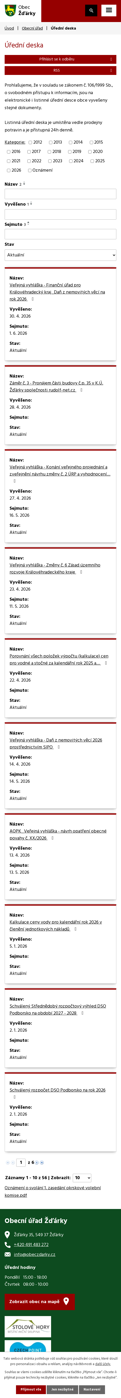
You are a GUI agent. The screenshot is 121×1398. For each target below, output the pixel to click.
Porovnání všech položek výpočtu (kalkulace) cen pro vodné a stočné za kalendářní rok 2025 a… (59, 660)
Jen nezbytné (62, 1389)
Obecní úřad (32, 28)
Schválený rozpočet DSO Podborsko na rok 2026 (58, 1093)
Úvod (9, 28)
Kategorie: (15, 142)
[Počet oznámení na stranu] (82, 1178)
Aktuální (18, 350)
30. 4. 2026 (20, 316)
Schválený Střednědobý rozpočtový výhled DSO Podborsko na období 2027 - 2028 (58, 1010)
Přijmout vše (31, 1389)
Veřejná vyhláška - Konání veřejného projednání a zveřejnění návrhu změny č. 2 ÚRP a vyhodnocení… (60, 473)
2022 (36, 161)
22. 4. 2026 (20, 680)
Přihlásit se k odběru (76, 59)
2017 (36, 152)
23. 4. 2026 (20, 589)
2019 (76, 152)
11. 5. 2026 (19, 606)
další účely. (103, 1364)
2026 (16, 170)
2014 (78, 142)
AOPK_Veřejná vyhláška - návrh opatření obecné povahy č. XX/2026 (58, 835)
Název (13, 184)
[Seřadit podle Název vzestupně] (24, 182)
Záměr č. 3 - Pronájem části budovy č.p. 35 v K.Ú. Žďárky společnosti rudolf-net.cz (56, 387)
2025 (100, 161)
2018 (56, 152)
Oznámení (43, 170)
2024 (79, 161)
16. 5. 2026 (19, 515)
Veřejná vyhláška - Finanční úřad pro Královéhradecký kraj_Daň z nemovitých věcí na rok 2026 (57, 292)
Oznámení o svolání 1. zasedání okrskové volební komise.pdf (53, 1191)
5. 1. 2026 (18, 946)
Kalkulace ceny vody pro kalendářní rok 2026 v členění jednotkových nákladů (56, 926)
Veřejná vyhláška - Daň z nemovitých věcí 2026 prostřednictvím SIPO (56, 744)
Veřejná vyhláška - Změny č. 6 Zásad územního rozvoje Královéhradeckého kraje (55, 569)
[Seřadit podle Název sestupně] (24, 184)
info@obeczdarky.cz (34, 1255)
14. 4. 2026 (20, 764)
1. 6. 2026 (18, 333)
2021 (16, 161)
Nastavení (92, 1389)
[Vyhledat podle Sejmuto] (60, 234)
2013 (57, 142)
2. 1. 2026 (18, 1030)
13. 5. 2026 (19, 872)
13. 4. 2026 (20, 855)
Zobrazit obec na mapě (34, 1302)
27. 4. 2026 (20, 498)
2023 (57, 161)
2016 (16, 152)
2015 (98, 142)
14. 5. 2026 (20, 781)
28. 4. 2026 (20, 407)
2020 (98, 152)
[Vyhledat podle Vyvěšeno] (60, 214)
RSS (84, 70)
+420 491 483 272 (31, 1245)
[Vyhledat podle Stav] (60, 255)
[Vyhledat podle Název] (60, 194)
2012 (37, 142)
